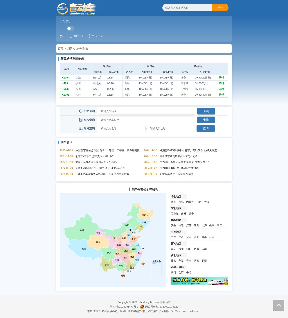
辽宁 (191, 213)
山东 (211, 225)
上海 (204, 225)
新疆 (204, 260)
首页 (60, 48)
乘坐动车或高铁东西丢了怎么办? (178, 156)
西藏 (196, 248)
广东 (173, 237)
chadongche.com (149, 302)
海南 (211, 237)
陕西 (196, 260)
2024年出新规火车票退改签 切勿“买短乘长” (184, 162)
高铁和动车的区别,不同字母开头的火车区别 (100, 168)
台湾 (181, 272)
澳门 (173, 272)
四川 (188, 248)
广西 (181, 237)
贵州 (181, 248)
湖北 (196, 237)
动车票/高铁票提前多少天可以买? (94, 156)
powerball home (191, 311)
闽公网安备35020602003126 (161, 306)
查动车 (97, 311)
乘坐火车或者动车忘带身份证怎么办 (96, 162)
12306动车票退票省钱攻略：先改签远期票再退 (102, 173)
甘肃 (173, 260)
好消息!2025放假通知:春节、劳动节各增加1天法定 (188, 150)
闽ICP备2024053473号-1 (124, 306)
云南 (204, 248)
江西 (196, 225)
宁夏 (181, 260)
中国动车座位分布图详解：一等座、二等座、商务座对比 (107, 150)
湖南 (204, 237)
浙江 (219, 225)
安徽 (173, 225)
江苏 (188, 225)
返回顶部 (278, 305)
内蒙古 (190, 201)
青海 (188, 260)
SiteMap (175, 311)
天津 (206, 201)
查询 (220, 7)
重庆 (173, 248)
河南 (188, 237)
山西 (199, 201)
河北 (181, 201)
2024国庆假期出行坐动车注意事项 (179, 168)
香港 (188, 272)
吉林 (183, 213)
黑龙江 (175, 213)
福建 (181, 225)
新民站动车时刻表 (77, 48)
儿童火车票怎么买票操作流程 (176, 173)
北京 (173, 201)
